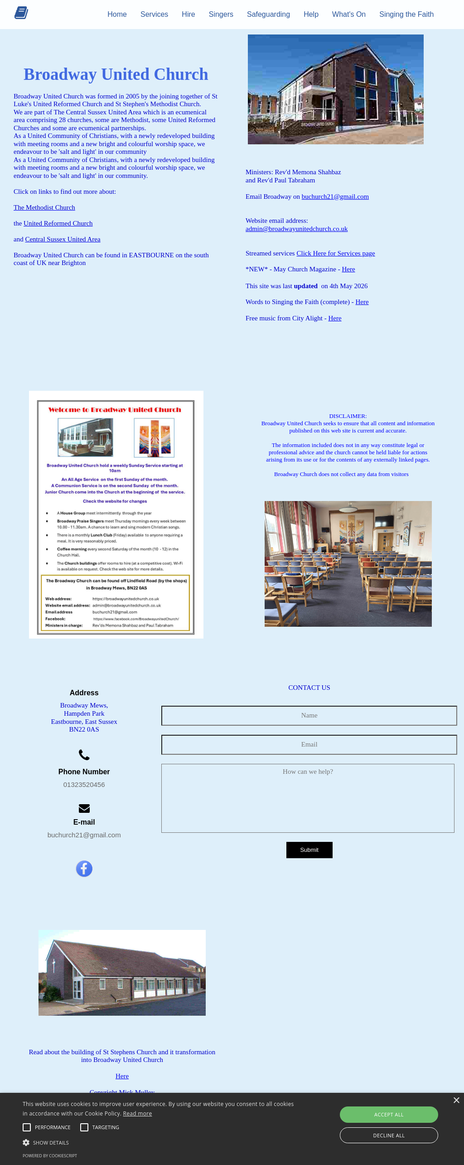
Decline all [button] (389, 1135)
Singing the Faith (406, 14)
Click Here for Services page (335, 253)
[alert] (232, 1129)
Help (311, 14)
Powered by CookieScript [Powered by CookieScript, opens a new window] (50, 1156)
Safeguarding (268, 14)
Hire (188, 14)
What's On (349, 14)
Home (117, 14)
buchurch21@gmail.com (335, 196)
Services (154, 14)
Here (348, 269)
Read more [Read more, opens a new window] (137, 1113)
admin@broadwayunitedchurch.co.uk (297, 228)
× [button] (456, 1100)
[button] (53, 1127)
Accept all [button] (389, 1114)
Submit (309, 849)
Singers (221, 14)
